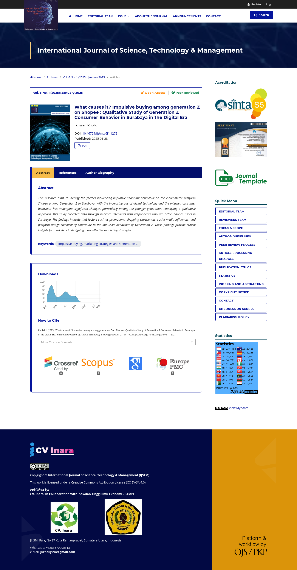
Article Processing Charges (235, 256)
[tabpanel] (117, 216)
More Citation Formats (56, 342)
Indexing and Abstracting (241, 284)
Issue (122, 16)
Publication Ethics (235, 267)
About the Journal (151, 16)
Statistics (227, 275)
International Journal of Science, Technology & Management (140, 50)
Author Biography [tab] (99, 173)
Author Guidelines (235, 236)
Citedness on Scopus (236, 309)
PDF (84, 146)
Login (269, 4)
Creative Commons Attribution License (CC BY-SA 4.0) (108, 482)
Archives (52, 77)
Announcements (187, 16)
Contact (213, 16)
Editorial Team (100, 16)
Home (76, 16)
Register (256, 4)
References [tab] (67, 173)
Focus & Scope (231, 228)
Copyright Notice (234, 292)
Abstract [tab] (43, 173)
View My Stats (238, 408)
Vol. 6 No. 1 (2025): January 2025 (84, 77)
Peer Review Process (237, 244)
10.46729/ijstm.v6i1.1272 (99, 133)
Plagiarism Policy (234, 317)
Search (261, 15)
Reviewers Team (232, 219)
